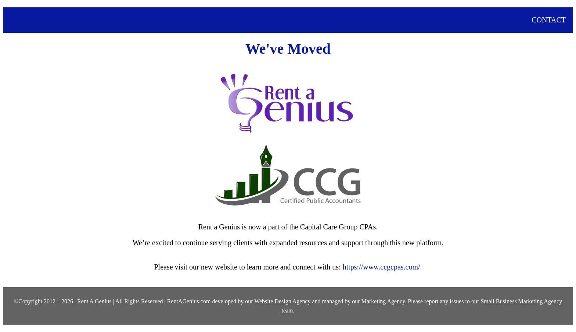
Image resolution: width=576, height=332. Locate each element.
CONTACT (549, 20)
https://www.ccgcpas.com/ (381, 267)
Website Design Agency (282, 301)
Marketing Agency (383, 301)
